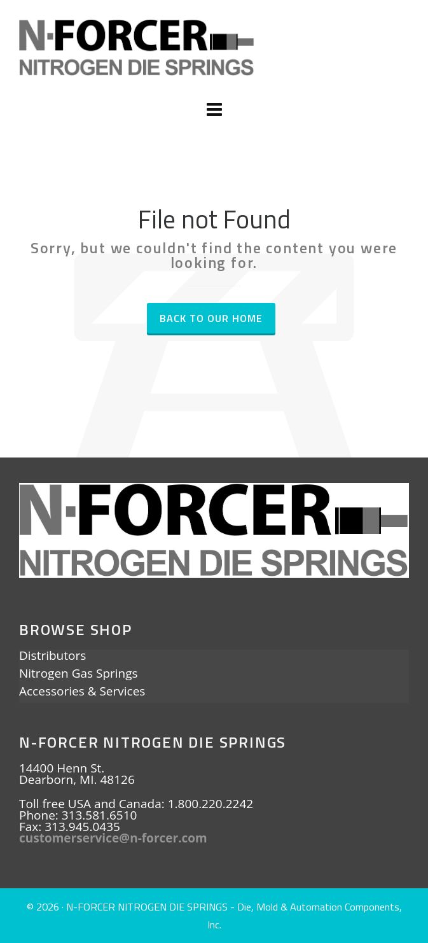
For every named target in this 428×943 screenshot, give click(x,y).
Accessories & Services (82, 692)
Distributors (52, 657)
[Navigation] (214, 109)
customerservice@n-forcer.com (113, 838)
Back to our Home (211, 318)
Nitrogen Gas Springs (78, 674)
